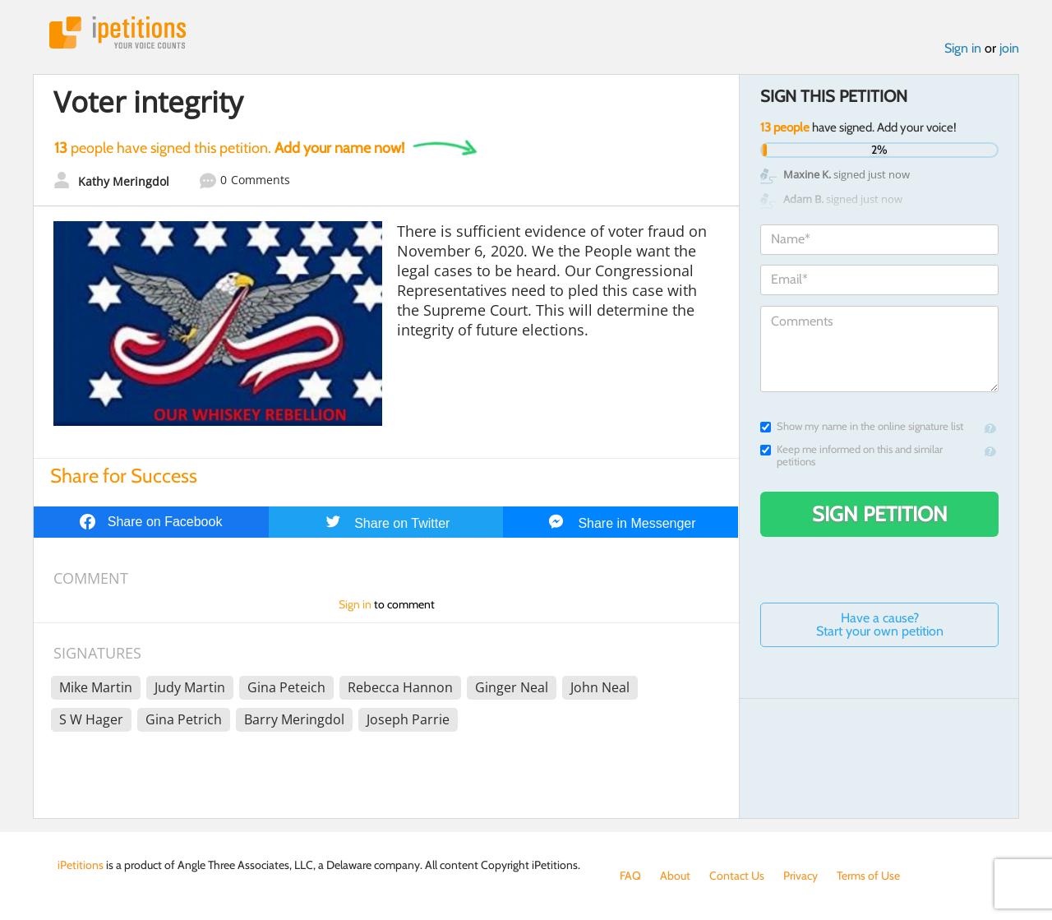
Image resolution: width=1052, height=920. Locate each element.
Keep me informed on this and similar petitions (851, 455)
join (1009, 48)
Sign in (962, 48)
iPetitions (117, 32)
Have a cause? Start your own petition (880, 624)
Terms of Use (868, 875)
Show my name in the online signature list (861, 426)
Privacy (800, 875)
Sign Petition (880, 514)
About (675, 875)
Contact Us (736, 875)
